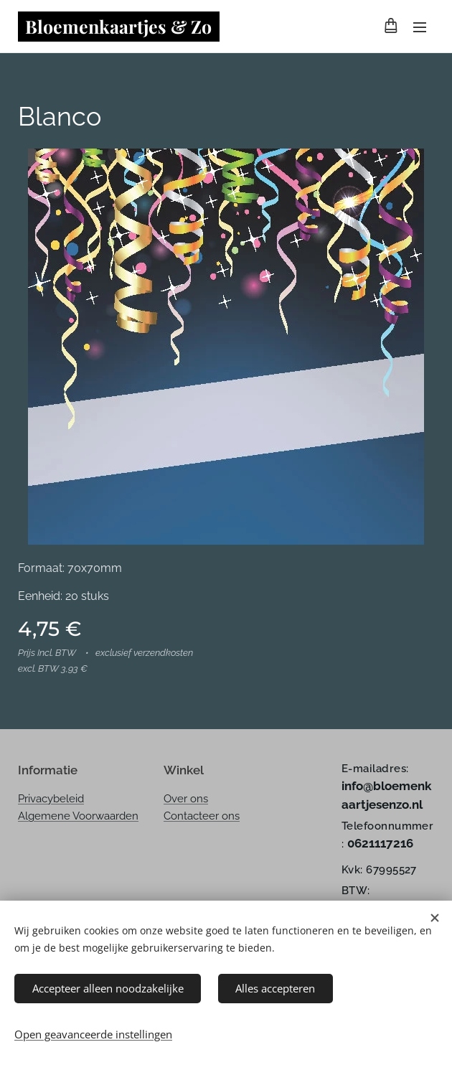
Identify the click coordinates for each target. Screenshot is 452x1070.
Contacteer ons (202, 815)
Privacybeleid (51, 798)
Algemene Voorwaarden (78, 815)
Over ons (186, 798)
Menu (419, 27)
